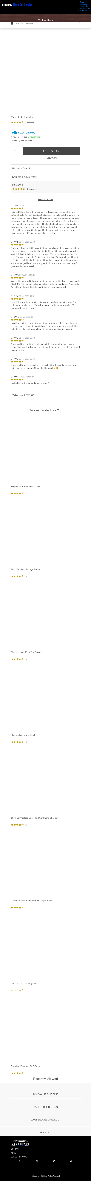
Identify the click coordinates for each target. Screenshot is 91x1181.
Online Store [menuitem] (85, 9)
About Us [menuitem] (84, 7)
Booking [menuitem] (83, 5)
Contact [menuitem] (83, 10)
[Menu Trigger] (80, 1)
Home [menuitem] (83, 3)
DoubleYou (17, 4)
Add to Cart (51, 151)
